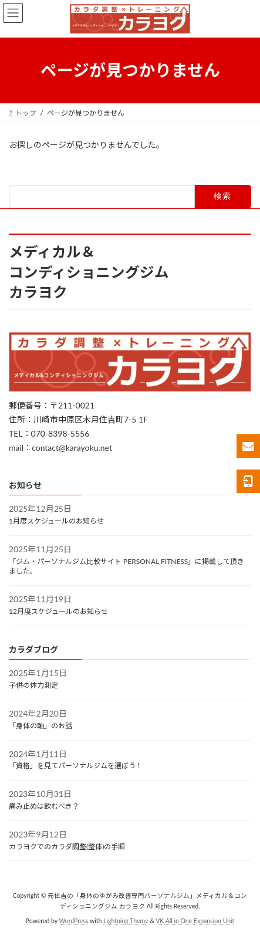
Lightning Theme (125, 920)
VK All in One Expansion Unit (195, 920)
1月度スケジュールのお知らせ (56, 520)
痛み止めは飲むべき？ (44, 806)
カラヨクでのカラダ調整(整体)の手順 (67, 846)
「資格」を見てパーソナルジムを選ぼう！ (76, 766)
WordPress (73, 920)
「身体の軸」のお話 (40, 725)
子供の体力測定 (33, 685)
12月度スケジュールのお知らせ (58, 611)
